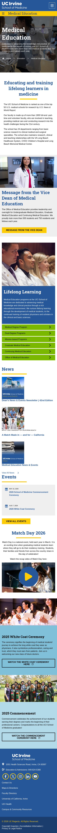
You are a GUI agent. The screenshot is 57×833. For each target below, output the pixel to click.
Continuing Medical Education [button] (28, 351)
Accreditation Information (31, 826)
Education (21, 58)
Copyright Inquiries (10, 826)
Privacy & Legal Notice (12, 828)
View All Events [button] (16, 521)
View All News (10, 473)
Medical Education (22, 13)
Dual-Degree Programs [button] (28, 333)
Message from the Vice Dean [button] (24, 230)
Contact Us (7, 783)
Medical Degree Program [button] (28, 327)
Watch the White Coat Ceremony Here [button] (28, 663)
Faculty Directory (9, 793)
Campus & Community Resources (17, 809)
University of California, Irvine (15, 799)
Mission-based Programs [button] (28, 339)
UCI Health (7, 804)
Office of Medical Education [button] (28, 357)
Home (6, 58)
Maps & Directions (10, 788)
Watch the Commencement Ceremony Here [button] (28, 737)
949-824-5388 (34, 770)
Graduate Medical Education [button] (28, 345)
